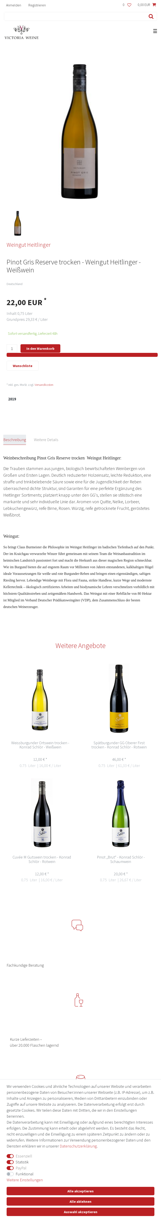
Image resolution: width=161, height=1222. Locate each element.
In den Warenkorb (40, 348)
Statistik (22, 1162)
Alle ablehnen (80, 1201)
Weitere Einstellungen (25, 1179)
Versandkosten (44, 385)
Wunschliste (22, 365)
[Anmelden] (13, 5)
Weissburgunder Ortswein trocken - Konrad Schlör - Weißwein (40, 745)
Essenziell (24, 1156)
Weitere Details (46, 439)
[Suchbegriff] (73, 16)
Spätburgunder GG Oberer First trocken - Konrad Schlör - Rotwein (119, 745)
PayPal (21, 1167)
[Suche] (150, 16)
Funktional (24, 1173)
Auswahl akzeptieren (80, 1212)
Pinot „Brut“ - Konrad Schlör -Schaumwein (121, 859)
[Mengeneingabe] (12, 348)
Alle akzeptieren (80, 1191)
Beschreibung (14, 439)
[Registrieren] (37, 5)
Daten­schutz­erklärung (78, 1146)
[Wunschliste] (126, 5)
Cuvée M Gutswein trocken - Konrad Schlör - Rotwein (42, 859)
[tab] (18, 440)
